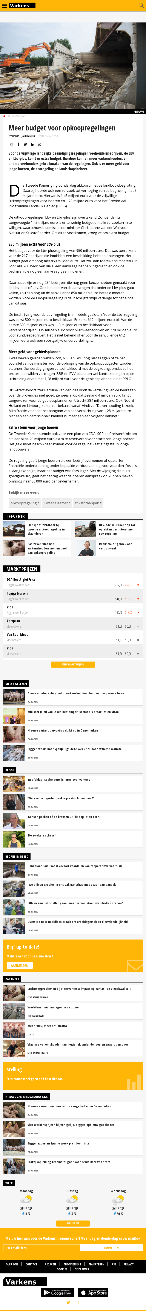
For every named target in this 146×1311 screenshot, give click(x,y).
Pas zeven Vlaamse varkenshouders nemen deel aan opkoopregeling (47, 548)
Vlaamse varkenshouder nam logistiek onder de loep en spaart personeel (78, 1044)
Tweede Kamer (56, 503)
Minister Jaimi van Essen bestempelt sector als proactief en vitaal (74, 711)
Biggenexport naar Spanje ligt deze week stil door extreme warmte (75, 749)
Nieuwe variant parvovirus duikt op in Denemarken (63, 730)
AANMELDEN (111, 1248)
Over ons (12, 1264)
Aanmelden (19, 965)
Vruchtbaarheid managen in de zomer (54, 1007)
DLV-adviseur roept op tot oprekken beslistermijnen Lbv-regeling (117, 529)
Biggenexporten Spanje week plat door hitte (58, 1143)
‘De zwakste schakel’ (42, 835)
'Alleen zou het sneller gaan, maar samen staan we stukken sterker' (75, 903)
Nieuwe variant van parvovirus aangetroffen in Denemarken (69, 1106)
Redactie (50, 1264)
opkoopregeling (24, 503)
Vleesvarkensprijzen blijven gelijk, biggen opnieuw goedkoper (71, 1124)
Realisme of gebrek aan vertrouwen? (115, 546)
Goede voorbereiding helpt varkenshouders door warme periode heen (76, 693)
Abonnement (72, 1264)
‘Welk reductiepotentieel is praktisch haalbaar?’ (61, 798)
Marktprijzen (21, 568)
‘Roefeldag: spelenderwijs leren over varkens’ (59, 779)
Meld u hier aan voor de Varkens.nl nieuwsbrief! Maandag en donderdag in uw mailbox (73, 1238)
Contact (31, 1264)
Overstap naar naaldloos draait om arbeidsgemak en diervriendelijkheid (78, 921)
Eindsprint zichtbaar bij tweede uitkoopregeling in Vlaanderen (46, 529)
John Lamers (28, 136)
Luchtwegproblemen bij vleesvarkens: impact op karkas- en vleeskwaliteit (79, 988)
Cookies (62, 1269)
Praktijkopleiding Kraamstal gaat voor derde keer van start (69, 1162)
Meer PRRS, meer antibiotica (47, 1026)
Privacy (129, 1264)
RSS (114, 1264)
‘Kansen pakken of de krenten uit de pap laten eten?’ (64, 816)
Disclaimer (82, 1269)
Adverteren (96, 1264)
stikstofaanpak (87, 503)
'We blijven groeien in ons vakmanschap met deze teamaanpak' (72, 884)
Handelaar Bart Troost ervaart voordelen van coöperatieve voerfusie (75, 866)
